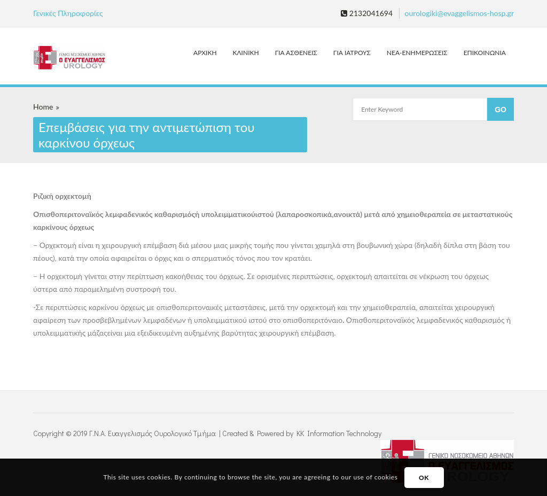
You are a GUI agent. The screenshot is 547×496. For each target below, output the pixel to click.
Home (43, 106)
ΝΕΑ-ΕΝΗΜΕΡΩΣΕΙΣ (417, 53)
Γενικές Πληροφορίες (68, 13)
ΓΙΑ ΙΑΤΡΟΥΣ (352, 53)
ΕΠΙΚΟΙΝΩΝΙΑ (485, 53)
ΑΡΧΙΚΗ (204, 53)
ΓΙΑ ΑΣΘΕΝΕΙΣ (296, 53)
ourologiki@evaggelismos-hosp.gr (459, 13)
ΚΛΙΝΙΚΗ (246, 53)
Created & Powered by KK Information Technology (301, 433)
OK (424, 478)
